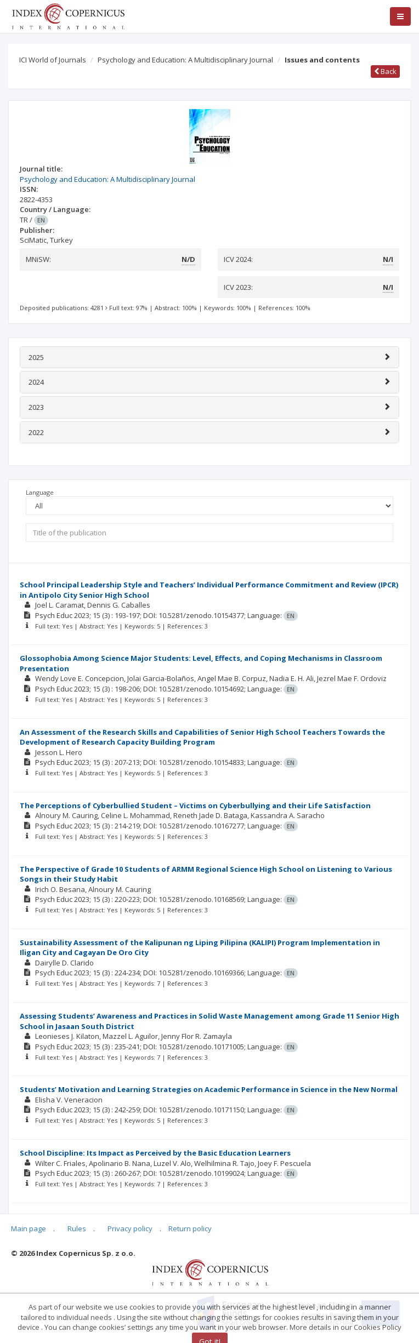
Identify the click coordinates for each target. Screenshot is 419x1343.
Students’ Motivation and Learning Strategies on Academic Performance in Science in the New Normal (209, 1089)
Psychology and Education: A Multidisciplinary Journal (185, 60)
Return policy (190, 1228)
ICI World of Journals (52, 60)
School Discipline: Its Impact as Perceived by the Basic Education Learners (155, 1153)
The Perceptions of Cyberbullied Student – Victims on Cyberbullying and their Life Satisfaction (195, 805)
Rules (76, 1228)
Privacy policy (129, 1228)
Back (385, 71)
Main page (28, 1228)
